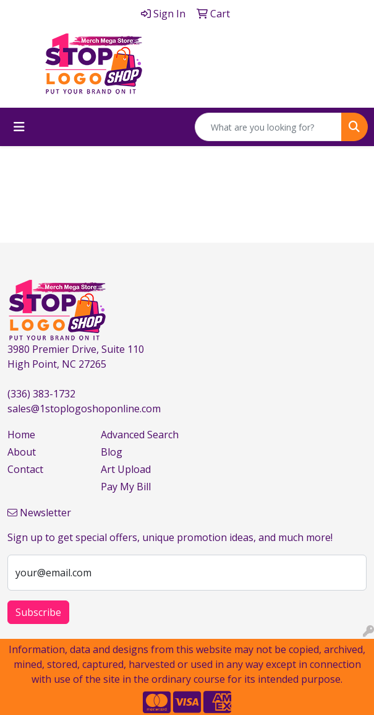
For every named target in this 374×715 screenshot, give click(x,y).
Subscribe (38, 612)
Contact (25, 469)
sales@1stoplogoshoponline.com (84, 408)
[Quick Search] (268, 127)
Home (21, 434)
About (21, 452)
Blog (111, 452)
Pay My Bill (126, 486)
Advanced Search (140, 434)
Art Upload (126, 469)
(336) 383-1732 (41, 394)
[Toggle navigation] (19, 127)
